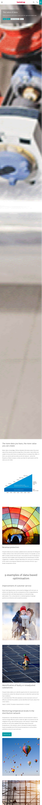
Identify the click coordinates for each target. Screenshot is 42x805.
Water (8, 19)
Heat (4, 19)
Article (22, 19)
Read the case (6, 734)
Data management (15, 19)
